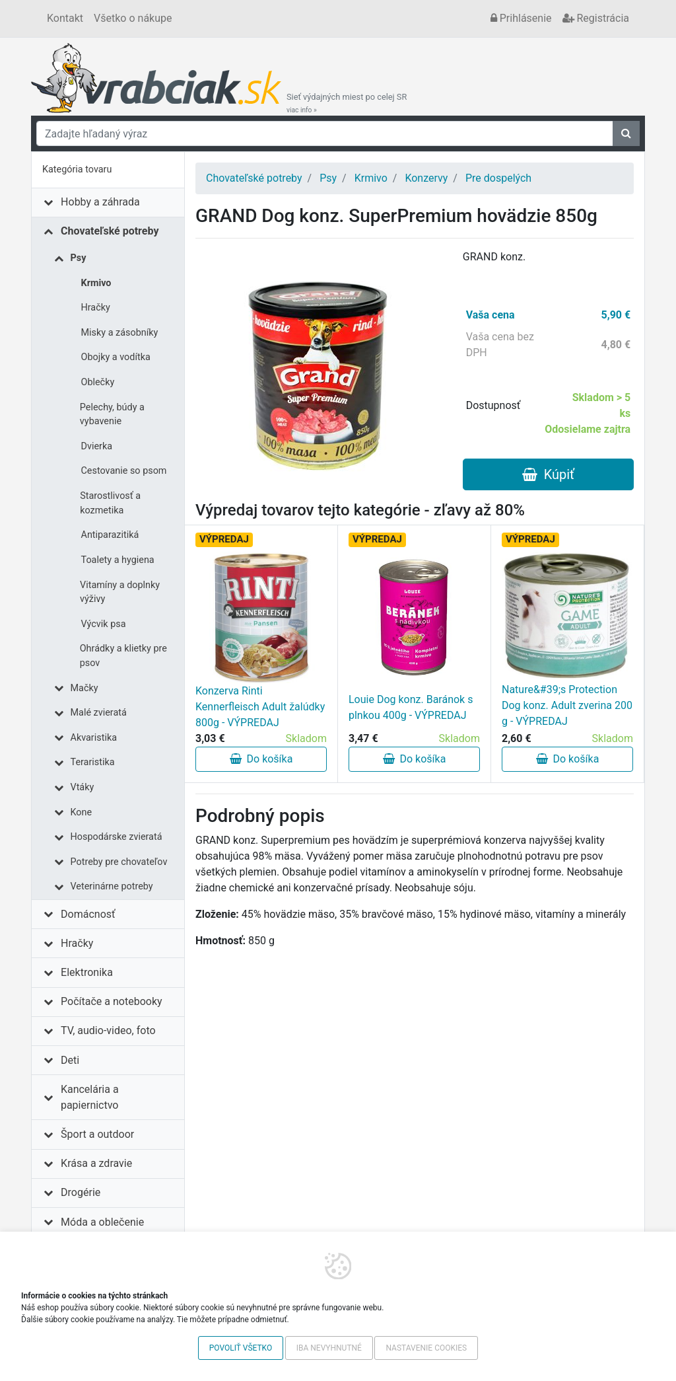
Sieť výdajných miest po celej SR (347, 103)
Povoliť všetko (240, 1348)
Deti (70, 1060)
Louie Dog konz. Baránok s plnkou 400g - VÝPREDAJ (411, 707)
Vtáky (82, 787)
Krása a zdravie (96, 1163)
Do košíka (261, 759)
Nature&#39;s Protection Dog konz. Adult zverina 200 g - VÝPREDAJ (567, 705)
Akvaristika (94, 737)
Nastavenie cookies (426, 1348)
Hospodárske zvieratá (116, 836)
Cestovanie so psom (124, 470)
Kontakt (65, 18)
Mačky (84, 688)
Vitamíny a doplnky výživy (120, 592)
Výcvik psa (103, 624)
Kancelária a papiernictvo (90, 1097)
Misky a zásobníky (119, 332)
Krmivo (96, 283)
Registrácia (595, 18)
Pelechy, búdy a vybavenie (112, 415)
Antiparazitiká (110, 535)
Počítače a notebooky (111, 1001)
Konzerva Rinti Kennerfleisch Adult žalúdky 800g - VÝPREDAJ (260, 707)
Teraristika (93, 762)
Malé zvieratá (99, 712)
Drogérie (80, 1192)
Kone (81, 812)
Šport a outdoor (97, 1134)
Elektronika (87, 972)
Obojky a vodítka (116, 357)
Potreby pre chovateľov (119, 862)
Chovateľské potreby (109, 231)
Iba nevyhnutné (329, 1348)
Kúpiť (548, 474)
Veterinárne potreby (112, 886)
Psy (78, 258)
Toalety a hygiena (117, 560)
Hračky (95, 307)
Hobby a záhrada (100, 202)
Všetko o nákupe (133, 18)
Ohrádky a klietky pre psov (123, 656)
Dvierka (97, 446)
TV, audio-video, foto (108, 1030)
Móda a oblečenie (102, 1222)
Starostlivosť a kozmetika (110, 503)
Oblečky (98, 382)
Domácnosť (88, 914)
